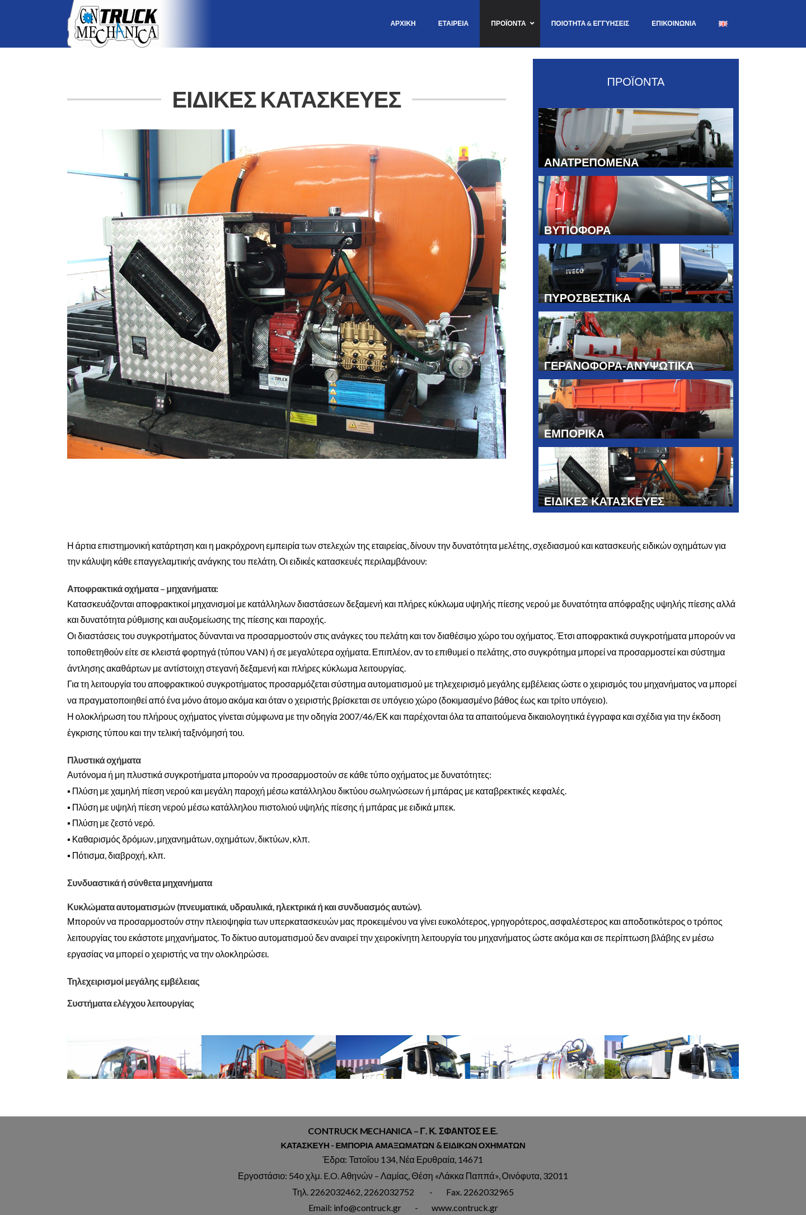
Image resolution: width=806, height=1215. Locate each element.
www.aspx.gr (454, 1208)
